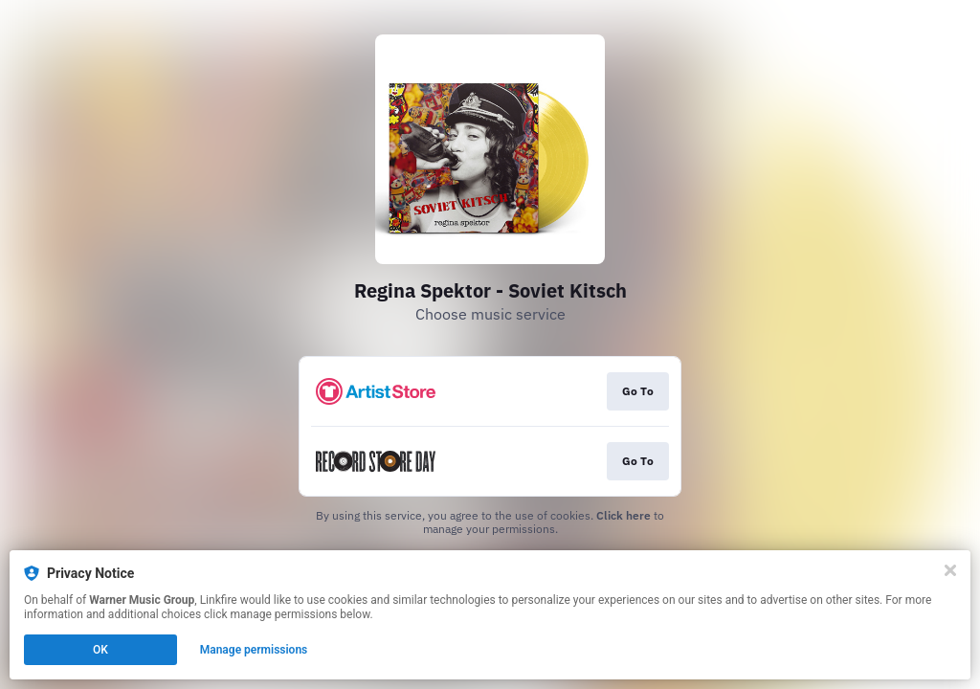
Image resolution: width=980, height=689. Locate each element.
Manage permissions (254, 649)
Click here (623, 515)
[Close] (950, 570)
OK (100, 649)
